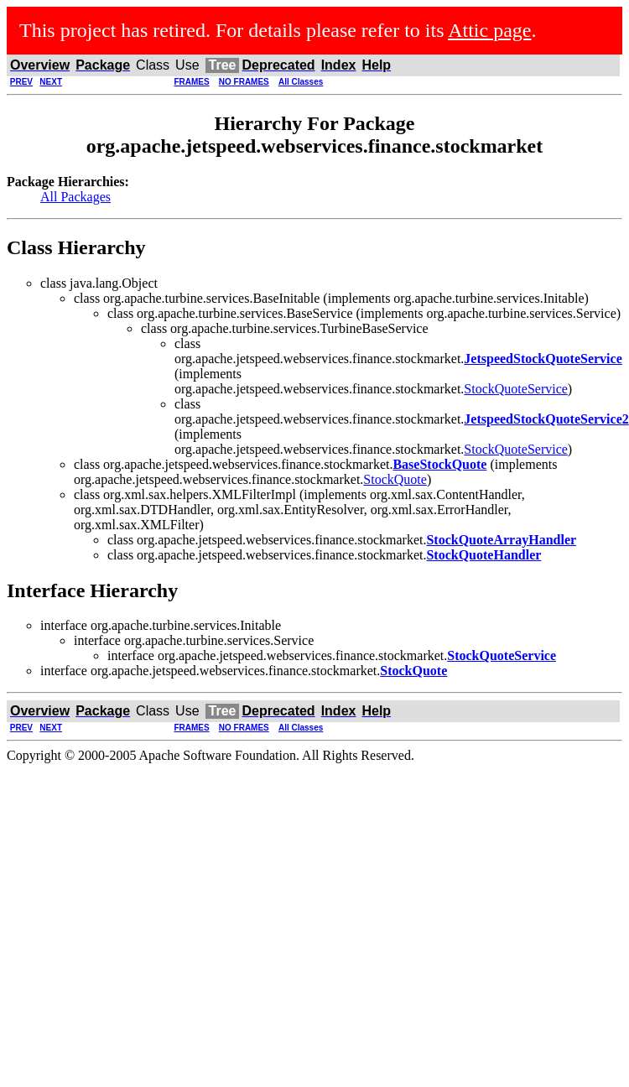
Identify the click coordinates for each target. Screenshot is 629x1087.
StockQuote (395, 479)
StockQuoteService (516, 389)
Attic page (489, 30)
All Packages (75, 197)
